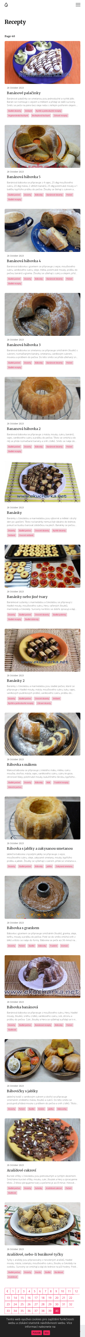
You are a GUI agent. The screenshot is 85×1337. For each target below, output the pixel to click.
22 (70, 1298)
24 (15, 1304)
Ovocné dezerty (42, 530)
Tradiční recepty (61, 782)
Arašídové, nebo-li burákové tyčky (35, 1254)
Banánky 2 (16, 681)
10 (62, 1291)
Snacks (38, 1272)
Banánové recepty (43, 1025)
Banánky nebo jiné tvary (27, 597)
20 (56, 1298)
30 (56, 1304)
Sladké (31, 945)
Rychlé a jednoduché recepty (48, 111)
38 (42, 1311)
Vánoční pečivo (14, 787)
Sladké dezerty (14, 111)
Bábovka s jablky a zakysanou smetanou (40, 848)
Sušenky (38, 1188)
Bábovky (39, 194)
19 (49, 1298)
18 (42, 1298)
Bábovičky (62, 1109)
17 (35, 1298)
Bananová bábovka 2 (24, 429)
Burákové (59, 1272)
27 (35, 1304)
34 (15, 1311)
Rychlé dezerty (59, 530)
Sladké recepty (14, 199)
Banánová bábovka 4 (24, 261)
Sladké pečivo (25, 530)
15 (22, 1298)
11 (69, 1291)
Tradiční (53, 945)
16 (29, 1298)
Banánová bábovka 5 (24, 177)
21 (63, 1298)
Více (47, 1332)
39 (49, 1311)
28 (42, 1304)
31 (63, 1304)
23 (8, 1304)
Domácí (64, 945)
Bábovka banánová (22, 1007)
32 (70, 1304)
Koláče (41, 1109)
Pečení (69, 194)
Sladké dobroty (31, 619)
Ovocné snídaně (26, 535)
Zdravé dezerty (44, 703)
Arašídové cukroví (21, 1170)
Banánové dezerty (54, 194)
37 (35, 1311)
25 (22, 1304)
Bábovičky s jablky (22, 1091)
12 (76, 1291)
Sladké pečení (14, 194)
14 (15, 1298)
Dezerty (27, 194)
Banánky (14, 513)
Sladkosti (12, 1029)
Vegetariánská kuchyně (18, 115)
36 (29, 1311)
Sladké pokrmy (59, 614)
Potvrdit (37, 1332)
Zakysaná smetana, (64, 866)
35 (22, 1311)
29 (49, 1304)
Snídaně (28, 111)
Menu (78, 4)
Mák (48, 782)
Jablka (49, 866)
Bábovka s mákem (22, 765)
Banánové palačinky (24, 93)
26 (29, 1304)
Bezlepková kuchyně (41, 115)
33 (8, 1311)
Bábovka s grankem (23, 928)
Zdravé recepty (60, 115)
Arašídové (12, 1277)
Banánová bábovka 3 (24, 345)
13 (8, 1298)
